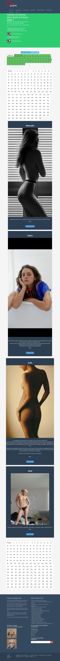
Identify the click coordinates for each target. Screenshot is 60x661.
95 (18, 57)
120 (48, 94)
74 (8, 61)
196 (44, 115)
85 (36, 55)
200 (17, 118)
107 (43, 91)
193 (32, 115)
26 (23, 61)
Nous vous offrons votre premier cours (39, 600)
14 (32, 59)
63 (31, 83)
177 (13, 112)
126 (28, 97)
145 (17, 103)
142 (48, 100)
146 (21, 103)
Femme (36, 52)
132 (9, 100)
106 (39, 91)
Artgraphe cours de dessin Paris (22, 655)
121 (9, 97)
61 (25, 83)
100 (15, 91)
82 (47, 85)
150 (36, 103)
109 (50, 91)
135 (21, 100)
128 (36, 97)
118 (40, 94)
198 (9, 118)
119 (44, 94)
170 (28, 109)
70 (8, 85)
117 (36, 94)
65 (38, 83)
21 (36, 61)
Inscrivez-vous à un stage (37, 609)
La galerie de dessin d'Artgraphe (38, 619)
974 (16, 59)
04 (42, 59)
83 (13, 57)
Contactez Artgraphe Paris (37, 613)
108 (47, 91)
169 (24, 109)
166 (13, 109)
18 (16, 61)
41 (51, 77)
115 (28, 94)
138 (32, 100)
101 (19, 91)
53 (44, 80)
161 (36, 106)
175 (48, 109)
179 (21, 112)
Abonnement (18, 10)
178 (17, 112)
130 (44, 97)
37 (23, 57)
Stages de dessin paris (36, 615)
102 (23, 91)
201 (21, 118)
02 (39, 61)
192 (28, 115)
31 (28, 55)
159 (28, 106)
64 (47, 59)
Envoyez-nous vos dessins (37, 621)
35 (38, 55)
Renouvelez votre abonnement (38, 612)
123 (17, 97)
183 (36, 112)
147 (24, 103)
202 (24, 118)
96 (47, 88)
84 (29, 57)
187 (9, 115)
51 (47, 61)
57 (29, 61)
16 (34, 61)
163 (44, 106)
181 (28, 112)
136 (24, 100)
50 (34, 80)
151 (40, 103)
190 (21, 115)
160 (32, 106)
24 (13, 64)
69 (44, 55)
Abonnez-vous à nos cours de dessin (39, 606)
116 (32, 94)
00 (37, 59)
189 (17, 115)
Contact (16, 12)
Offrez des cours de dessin (37, 608)
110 (9, 94)
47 (25, 80)
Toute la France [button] (18, 55)
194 (36, 115)
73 (18, 85)
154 (9, 106)
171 (32, 109)
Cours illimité (25, 10)
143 (9, 103)
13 (42, 57)
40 (47, 77)
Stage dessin (49, 10)
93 (31, 57)
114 (24, 94)
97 (51, 88)
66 (42, 61)
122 (13, 97)
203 (28, 118)
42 (19, 59)
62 (13, 61)
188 (13, 115)
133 (13, 100)
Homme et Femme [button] (25, 52)
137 (28, 100)
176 (9, 112)
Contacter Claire (30, 352)
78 (33, 55)
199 (13, 118)
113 (21, 94)
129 (40, 97)
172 (36, 109)
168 (21, 109)
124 (21, 97)
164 (48, 106)
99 (11, 91)
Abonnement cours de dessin (37, 618)
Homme (32, 52)
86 (15, 88)
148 (28, 103)
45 (26, 59)
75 (23, 55)
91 (21, 57)
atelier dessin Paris (19, 656)
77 (10, 59)
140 (40, 100)
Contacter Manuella (30, 226)
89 (24, 59)
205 (36, 118)
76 (26, 57)
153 (48, 103)
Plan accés (33, 635)
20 (28, 74)
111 (13, 94)
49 (10, 57)
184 (40, 112)
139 (36, 100)
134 (17, 100)
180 (24, 112)
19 (25, 74)
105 (35, 91)
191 (24, 115)
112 (17, 94)
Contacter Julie (30, 461)
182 (32, 112)
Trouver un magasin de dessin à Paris (39, 622)
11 (50, 59)
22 (21, 59)
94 (8, 59)
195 (40, 115)
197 (48, 115)
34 (49, 55)
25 (10, 64)
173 (40, 109)
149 (32, 103)
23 (16, 64)
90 (28, 88)
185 (44, 112)
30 (44, 61)
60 (8, 57)
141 (44, 100)
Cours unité (32, 10)
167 (17, 109)
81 (44, 85)
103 (27, 91)
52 (41, 80)
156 (17, 106)
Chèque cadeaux (41, 10)
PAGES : (10, 71)
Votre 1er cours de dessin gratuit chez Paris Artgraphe (17, 617)
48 (28, 80)
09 (21, 64)
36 (49, 61)
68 (34, 59)
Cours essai (11, 10)
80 (31, 61)
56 (31, 55)
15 (11, 74)
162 (40, 106)
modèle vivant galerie (29, 656)
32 (21, 77)
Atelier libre (11, 12)
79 (38, 85)
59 (16, 57)
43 (13, 59)
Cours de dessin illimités (36, 617)
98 (8, 91)
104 (31, 91)
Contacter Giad (30, 534)
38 (44, 57)
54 (39, 59)
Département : (10, 55)
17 (29, 59)
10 (18, 61)
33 (47, 57)
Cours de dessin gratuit (36, 614)
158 (24, 106)
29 (41, 55)
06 (49, 57)
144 (13, 103)
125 (24, 97)
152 (44, 103)
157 (21, 106)
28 (23, 64)
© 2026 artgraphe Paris (9, 656)
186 (48, 112)
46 (21, 61)
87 (10, 61)
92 (25, 55)
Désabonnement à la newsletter (45, 655)
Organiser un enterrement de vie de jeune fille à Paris (42, 623)
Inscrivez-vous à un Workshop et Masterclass (41, 610)
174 (44, 109)
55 (51, 80)
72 (36, 57)
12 (8, 64)
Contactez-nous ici (23, 30)
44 (39, 57)
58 (15, 83)
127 (32, 97)
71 (34, 57)
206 (40, 118)
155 (13, 106)
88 (21, 88)
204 (32, 118)
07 (26, 61)
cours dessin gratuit (34, 655)
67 (46, 55)
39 (18, 64)
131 (48, 97)
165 (9, 109)
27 (45, 59)
